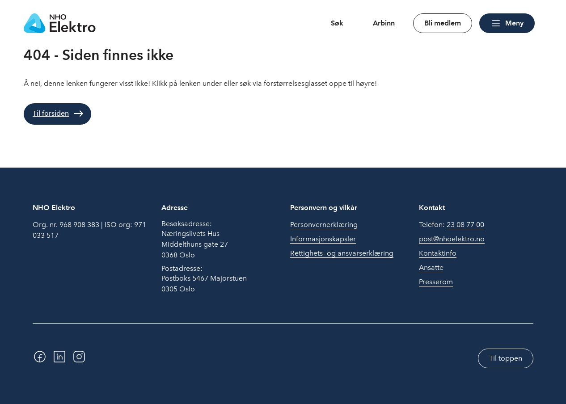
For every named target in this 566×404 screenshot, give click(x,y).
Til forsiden (51, 113)
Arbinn (384, 23)
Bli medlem (442, 23)
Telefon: (451, 224)
